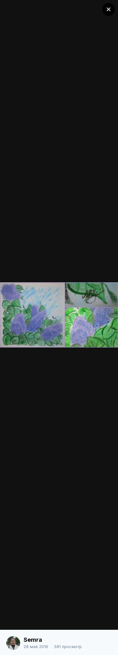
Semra (33, 639)
